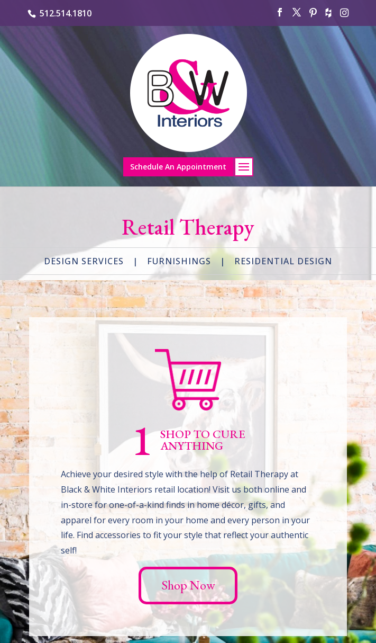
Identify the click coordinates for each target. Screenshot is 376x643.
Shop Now (188, 585)
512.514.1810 (65, 13)
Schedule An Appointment (178, 167)
